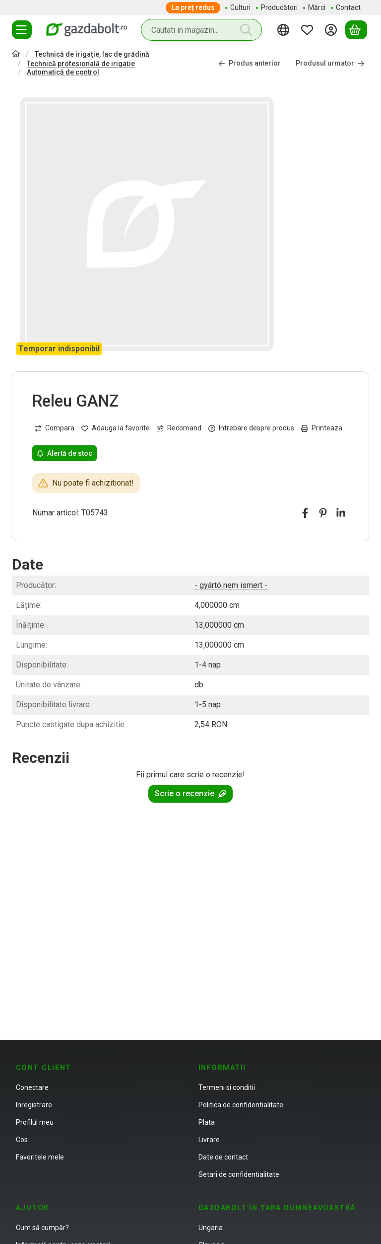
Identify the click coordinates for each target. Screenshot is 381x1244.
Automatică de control (63, 72)
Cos (22, 1140)
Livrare (209, 1140)
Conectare (32, 1087)
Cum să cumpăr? (42, 1228)
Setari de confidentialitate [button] (238, 1174)
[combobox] (201, 30)
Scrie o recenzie (190, 793)
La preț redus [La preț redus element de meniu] (193, 7)
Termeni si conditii (226, 1087)
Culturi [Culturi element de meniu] (240, 7)
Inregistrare (34, 1105)
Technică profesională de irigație (81, 64)
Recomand (179, 428)
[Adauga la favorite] (115, 428)
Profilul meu (35, 1122)
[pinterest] (323, 513)
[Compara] (54, 428)
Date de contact (223, 1157)
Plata (206, 1122)
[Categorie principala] (16, 55)
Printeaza (321, 428)
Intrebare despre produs (251, 428)
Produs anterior (249, 64)
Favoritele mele (40, 1157)
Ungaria (210, 1228)
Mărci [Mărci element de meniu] (316, 7)
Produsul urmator (330, 64)
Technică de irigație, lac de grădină (92, 54)
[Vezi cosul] (356, 29)
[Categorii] (22, 29)
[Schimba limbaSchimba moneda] (285, 29)
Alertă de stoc (64, 453)
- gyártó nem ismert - (230, 585)
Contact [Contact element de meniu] (348, 7)
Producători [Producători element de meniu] (279, 7)
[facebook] (305, 513)
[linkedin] (341, 513)
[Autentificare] (332, 29)
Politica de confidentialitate (240, 1105)
